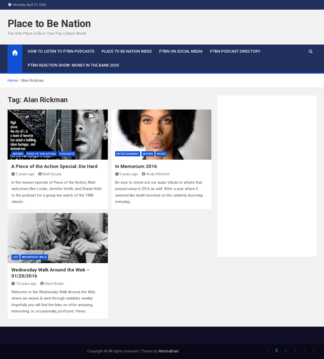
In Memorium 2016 (136, 166)
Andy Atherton (156, 174)
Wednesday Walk (34, 257)
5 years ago (22, 174)
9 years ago (126, 174)
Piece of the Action (41, 154)
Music (161, 154)
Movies (18, 154)
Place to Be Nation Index (127, 51)
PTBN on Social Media (180, 51)
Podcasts (66, 154)
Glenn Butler (52, 284)
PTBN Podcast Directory (235, 51)
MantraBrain (169, 351)
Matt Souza (50, 174)
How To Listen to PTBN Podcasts (61, 51)
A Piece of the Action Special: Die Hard (54, 166)
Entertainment (127, 154)
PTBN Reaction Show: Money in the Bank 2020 (73, 65)
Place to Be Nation (49, 24)
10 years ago (23, 284)
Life (15, 257)
